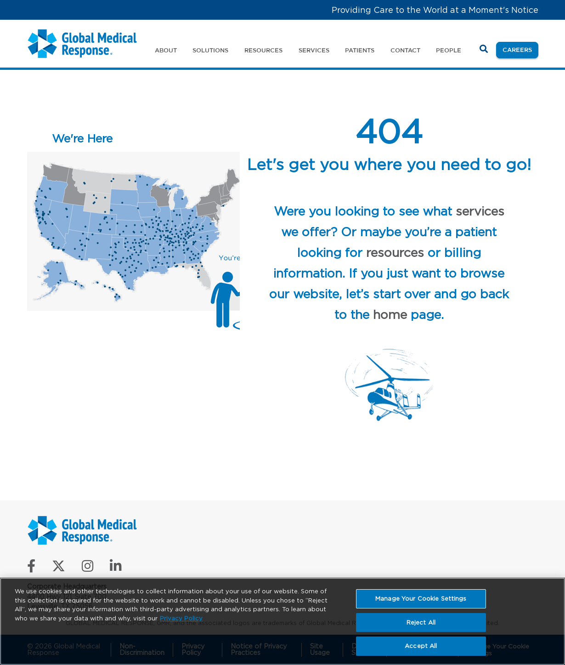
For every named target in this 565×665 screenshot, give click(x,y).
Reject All (421, 622)
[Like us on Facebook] (31, 568)
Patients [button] (359, 50)
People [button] (448, 50)
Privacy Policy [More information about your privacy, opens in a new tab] (181, 618)
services (480, 211)
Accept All (421, 645)
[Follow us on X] (58, 568)
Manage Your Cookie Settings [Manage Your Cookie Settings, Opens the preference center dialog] (421, 598)
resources (395, 252)
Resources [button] (263, 50)
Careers (520, 49)
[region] (282, 621)
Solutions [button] (210, 50)
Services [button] (314, 50)
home (390, 314)
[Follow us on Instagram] (87, 568)
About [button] (166, 50)
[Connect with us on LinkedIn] (115, 568)
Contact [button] (405, 50)
